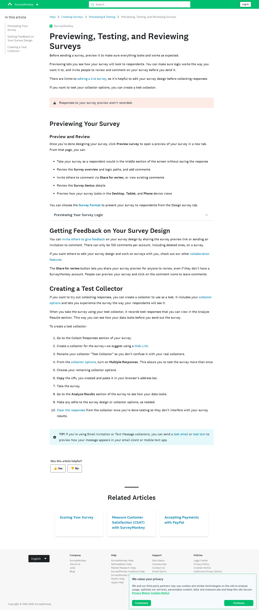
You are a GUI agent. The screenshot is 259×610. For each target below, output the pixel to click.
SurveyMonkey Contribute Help (128, 575)
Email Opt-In (159, 571)
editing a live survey (91, 79)
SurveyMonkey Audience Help (128, 571)
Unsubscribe (159, 564)
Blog (72, 571)
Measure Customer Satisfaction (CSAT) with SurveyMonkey (128, 522)
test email (181, 434)
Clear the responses (71, 410)
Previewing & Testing (102, 17)
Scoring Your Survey (76, 517)
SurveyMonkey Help (122, 560)
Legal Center (201, 560)
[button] (132, 215)
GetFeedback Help (121, 564)
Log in (245, 4)
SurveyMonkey (78, 560)
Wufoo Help (118, 578)
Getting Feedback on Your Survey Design (20, 38)
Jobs (72, 567)
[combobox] (39, 558)
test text (199, 434)
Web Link (141, 346)
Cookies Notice (160, 593)
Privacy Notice (141, 593)
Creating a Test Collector (17, 49)
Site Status (158, 560)
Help (53, 17)
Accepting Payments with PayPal (181, 520)
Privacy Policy (201, 564)
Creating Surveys (72, 17)
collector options (83, 362)
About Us (75, 564)
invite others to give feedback (83, 239)
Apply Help (117, 582)
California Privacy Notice (208, 571)
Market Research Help (123, 567)
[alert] (132, 103)
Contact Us (158, 567)
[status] (132, 437)
